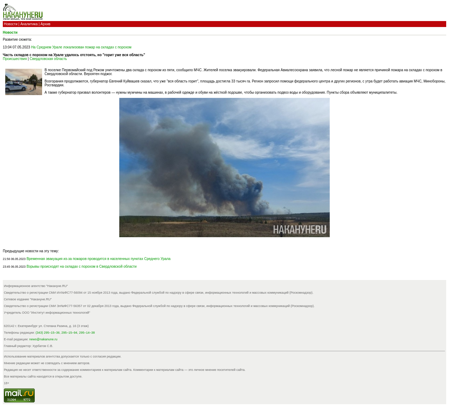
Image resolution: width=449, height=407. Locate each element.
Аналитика (29, 24)
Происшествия (15, 59)
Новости (11, 24)
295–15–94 (69, 332)
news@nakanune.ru (43, 339)
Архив (46, 24)
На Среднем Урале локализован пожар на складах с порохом (81, 47)
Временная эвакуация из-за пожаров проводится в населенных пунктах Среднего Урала (99, 259)
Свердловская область (48, 59)
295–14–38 (87, 332)
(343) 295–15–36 (48, 332)
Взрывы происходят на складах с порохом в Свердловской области (82, 266)
